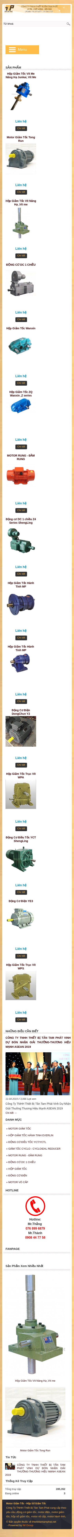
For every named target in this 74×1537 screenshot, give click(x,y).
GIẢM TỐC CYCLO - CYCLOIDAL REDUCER (33, 1148)
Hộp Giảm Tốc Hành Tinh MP (21, 648)
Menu (22, 50)
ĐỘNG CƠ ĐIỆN (16, 1175)
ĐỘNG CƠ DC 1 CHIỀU (21, 264)
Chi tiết (21, 128)
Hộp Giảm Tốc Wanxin (20, 328)
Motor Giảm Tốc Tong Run (21, 139)
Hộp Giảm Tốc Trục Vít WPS (21, 966)
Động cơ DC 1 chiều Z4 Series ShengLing (21, 521)
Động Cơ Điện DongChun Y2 (21, 712)
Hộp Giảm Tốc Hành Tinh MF (21, 584)
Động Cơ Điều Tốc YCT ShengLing (21, 839)
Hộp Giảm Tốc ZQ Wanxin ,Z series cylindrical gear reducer (20, 394)
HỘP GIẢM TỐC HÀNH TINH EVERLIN (29, 1135)
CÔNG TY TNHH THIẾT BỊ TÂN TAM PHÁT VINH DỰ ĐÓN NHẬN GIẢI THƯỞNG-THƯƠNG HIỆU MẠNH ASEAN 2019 (38, 1042)
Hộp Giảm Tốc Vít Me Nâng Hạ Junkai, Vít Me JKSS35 (21, 76)
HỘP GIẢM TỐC (16, 1168)
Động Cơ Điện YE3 (21, 901)
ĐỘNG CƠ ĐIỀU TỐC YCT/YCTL (26, 1142)
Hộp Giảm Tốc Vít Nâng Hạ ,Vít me (21, 202)
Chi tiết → (11, 1112)
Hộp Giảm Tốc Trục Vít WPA (21, 775)
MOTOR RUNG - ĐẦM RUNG (21, 457)
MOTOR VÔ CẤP (17, 1182)
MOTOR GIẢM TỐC (18, 1128)
